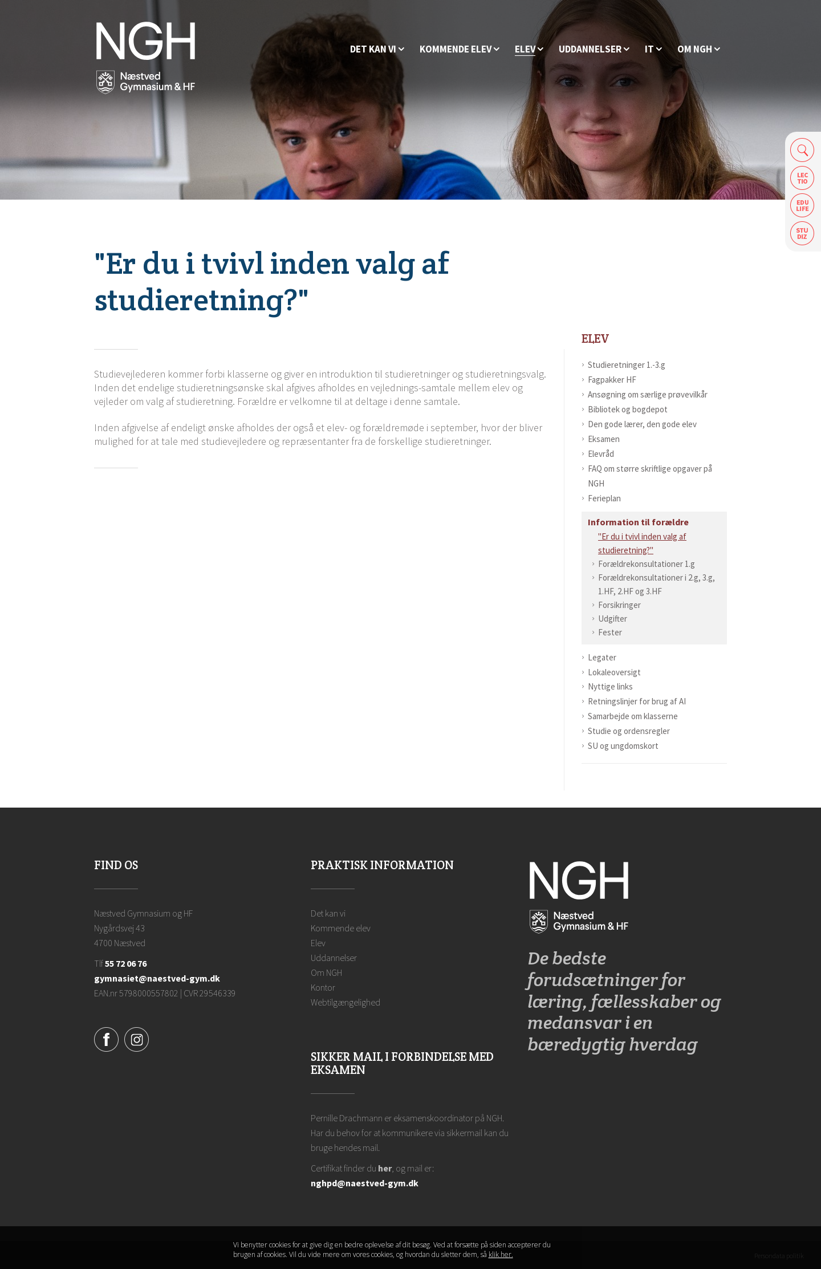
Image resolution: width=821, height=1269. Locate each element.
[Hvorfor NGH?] (377, 49)
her (385, 1168)
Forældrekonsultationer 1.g (646, 563)
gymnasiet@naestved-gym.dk (157, 978)
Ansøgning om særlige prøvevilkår (648, 394)
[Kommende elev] (459, 49)
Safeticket (802, 233)
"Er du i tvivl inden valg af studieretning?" (642, 543)
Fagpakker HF (612, 379)
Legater (602, 657)
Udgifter (612, 618)
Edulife (802, 205)
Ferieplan (604, 498)
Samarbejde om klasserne (633, 716)
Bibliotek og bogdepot (628, 409)
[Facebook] (106, 1038)
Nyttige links (610, 686)
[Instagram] (136, 1038)
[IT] (653, 49)
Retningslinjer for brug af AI (637, 701)
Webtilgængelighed (345, 1002)
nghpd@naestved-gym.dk (364, 1183)
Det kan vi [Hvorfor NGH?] (328, 913)
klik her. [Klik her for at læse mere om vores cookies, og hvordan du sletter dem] (501, 1255)
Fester (610, 632)
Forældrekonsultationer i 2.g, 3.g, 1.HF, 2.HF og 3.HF (656, 584)
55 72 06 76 (126, 963)
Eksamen (604, 438)
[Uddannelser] (594, 49)
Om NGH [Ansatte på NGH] (326, 972)
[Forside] (145, 57)
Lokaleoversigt (614, 672)
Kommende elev (341, 928)
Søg (802, 149)
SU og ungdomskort (623, 745)
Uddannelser (334, 957)
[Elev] (529, 49)
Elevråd (601, 453)
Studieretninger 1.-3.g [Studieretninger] (626, 364)
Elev (595, 338)
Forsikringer (619, 604)
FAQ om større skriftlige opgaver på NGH (650, 476)
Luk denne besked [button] (578, 1250)
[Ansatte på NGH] (698, 49)
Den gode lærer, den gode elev (642, 424)
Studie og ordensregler (629, 730)
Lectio (802, 177)
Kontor (323, 987)
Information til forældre (638, 522)
